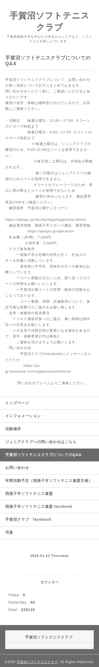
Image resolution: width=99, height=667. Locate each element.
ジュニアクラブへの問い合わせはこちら (41, 442)
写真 (9, 532)
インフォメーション (23, 416)
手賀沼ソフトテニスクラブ (37, 662)
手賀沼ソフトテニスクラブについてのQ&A (43, 455)
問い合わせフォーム (34, 383)
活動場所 (13, 429)
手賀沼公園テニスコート (47, 208)
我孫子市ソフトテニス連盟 (29, 493)
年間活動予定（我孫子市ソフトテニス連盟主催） (48, 480)
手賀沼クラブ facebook (28, 519)
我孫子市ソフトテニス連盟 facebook (38, 506)
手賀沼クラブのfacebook (41, 354)
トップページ (17, 403)
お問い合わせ (17, 468)
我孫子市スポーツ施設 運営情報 (60, 225)
